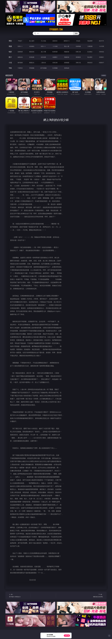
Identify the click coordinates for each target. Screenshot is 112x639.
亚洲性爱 (20, 52)
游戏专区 (54, 41)
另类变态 (101, 52)
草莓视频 (31, 68)
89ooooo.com (56, 29)
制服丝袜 (66, 52)
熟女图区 (89, 57)
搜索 (76, 33)
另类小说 (78, 62)
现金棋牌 (89, 41)
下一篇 (92, 596)
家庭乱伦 (31, 62)
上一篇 (19, 596)
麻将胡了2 (66, 41)
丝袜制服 (78, 46)
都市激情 (20, 62)
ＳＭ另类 (101, 46)
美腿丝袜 (66, 57)
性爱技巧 (101, 62)
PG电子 (20, 41)
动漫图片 (54, 57)
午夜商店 (20, 68)
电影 (10, 52)
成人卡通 (43, 52)
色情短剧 (66, 68)
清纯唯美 (78, 57)
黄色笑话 (89, 62)
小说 (10, 62)
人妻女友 (43, 62)
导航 (10, 68)
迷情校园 (66, 62)
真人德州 (31, 41)
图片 (10, 57)
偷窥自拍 (20, 57)
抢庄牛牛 (101, 41)
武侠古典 (54, 62)
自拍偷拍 (31, 46)
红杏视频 (54, 68)
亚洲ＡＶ (20, 46)
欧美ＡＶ (43, 46)
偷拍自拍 (31, 52)
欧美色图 (43, 57)
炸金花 (78, 41)
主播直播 (89, 46)
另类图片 (101, 57)
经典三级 (78, 52)
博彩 (10, 41)
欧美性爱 (54, 52)
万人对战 (43, 41)
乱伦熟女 (89, 52)
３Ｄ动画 (54, 46)
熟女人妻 (66, 46)
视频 (10, 46)
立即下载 (67, 635)
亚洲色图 (31, 57)
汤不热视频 (43, 68)
